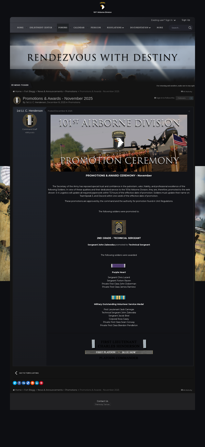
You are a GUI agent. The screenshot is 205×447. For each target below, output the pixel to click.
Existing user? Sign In (163, 20)
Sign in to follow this (165, 98)
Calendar (79, 27)
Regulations (115, 27)
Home (20, 27)
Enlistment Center (41, 27)
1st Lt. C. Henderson (36, 102)
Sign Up (186, 20)
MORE (160, 27)
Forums (62, 27)
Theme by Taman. (102, 404)
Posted (60, 111)
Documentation (140, 27)
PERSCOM (96, 27)
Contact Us (102, 401)
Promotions (74, 102)
